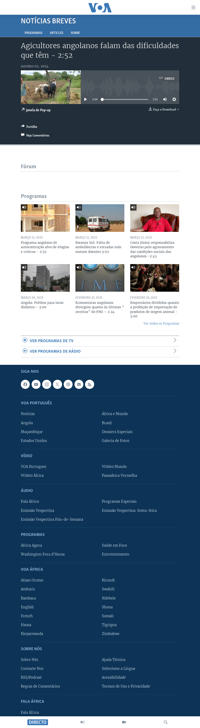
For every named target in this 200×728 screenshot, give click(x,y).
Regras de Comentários (40, 686)
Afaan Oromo (32, 580)
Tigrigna (109, 625)
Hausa (26, 625)
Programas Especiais (119, 501)
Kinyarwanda (32, 633)
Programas (33, 33)
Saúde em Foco (114, 545)
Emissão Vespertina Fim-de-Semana (52, 519)
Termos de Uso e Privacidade (126, 686)
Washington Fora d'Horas (43, 554)
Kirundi (108, 580)
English (27, 607)
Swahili (108, 589)
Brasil (107, 423)
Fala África (30, 501)
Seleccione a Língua (118, 669)
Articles (56, 33)
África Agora (31, 545)
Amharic (28, 589)
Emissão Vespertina (37, 510)
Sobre (75, 33)
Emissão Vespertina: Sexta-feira (129, 510)
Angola (27, 423)
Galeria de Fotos (115, 440)
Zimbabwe (110, 633)
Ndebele (109, 598)
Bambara (28, 598)
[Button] (29, 127)
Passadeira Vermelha (119, 475)
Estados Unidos (34, 440)
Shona (107, 607)
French (27, 616)
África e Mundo (115, 414)
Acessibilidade (114, 677)
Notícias (28, 414)
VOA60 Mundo (114, 467)
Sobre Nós (29, 660)
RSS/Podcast (31, 677)
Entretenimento (115, 554)
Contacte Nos (32, 669)
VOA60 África (32, 475)
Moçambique (32, 432)
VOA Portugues (33, 467)
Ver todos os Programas (161, 324)
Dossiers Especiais (117, 432)
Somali (108, 616)
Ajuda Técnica (113, 660)
